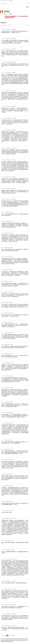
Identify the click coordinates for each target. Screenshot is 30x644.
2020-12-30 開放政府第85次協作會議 (7, 212)
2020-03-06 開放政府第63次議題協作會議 (8, 549)
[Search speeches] (15, 3)
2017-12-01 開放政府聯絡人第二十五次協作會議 (9, 581)
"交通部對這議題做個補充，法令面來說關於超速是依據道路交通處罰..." (16, 17)
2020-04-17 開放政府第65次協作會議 (7, 540)
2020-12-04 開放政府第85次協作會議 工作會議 (9, 518)
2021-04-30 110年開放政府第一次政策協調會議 (9, 29)
